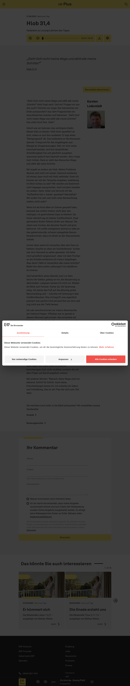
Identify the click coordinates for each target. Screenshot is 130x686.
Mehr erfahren (106, 347)
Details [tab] (65, 332)
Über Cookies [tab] (107, 332)
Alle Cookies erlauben (106, 359)
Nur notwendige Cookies (24, 359)
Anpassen (65, 359)
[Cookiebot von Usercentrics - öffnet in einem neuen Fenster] (113, 325)
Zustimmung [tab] (23, 332)
